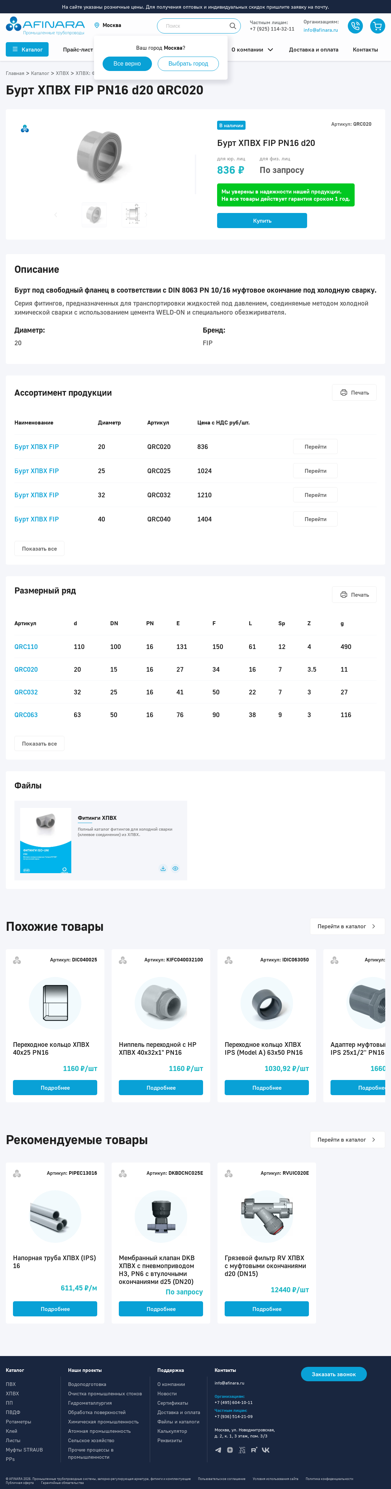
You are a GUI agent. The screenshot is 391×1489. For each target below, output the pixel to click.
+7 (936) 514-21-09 (234, 1416)
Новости (167, 1393)
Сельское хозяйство (91, 1440)
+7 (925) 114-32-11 (272, 29)
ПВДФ (13, 1412)
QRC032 (26, 692)
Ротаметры (18, 1421)
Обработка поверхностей (97, 1412)
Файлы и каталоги (178, 1421)
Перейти (316, 446)
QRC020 (26, 669)
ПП (9, 1403)
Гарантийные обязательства (62, 1483)
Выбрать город (189, 64)
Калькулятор (172, 1431)
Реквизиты (169, 1440)
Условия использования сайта (275, 1479)
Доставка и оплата (178, 1412)
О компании (171, 1384)
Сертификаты (172, 1403)
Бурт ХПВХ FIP (36, 446)
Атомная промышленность (99, 1431)
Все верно (127, 64)
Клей (11, 1431)
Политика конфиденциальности (329, 1479)
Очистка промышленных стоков (105, 1393)
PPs (10, 1459)
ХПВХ (12, 1393)
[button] (107, 25)
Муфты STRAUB (24, 1449)
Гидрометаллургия (90, 1403)
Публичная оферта (20, 1483)
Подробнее (55, 1087)
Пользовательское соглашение (222, 1479)
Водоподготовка (87, 1384)
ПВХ (11, 1384)
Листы (13, 1440)
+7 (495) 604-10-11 (234, 1402)
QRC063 (26, 715)
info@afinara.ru (321, 30)
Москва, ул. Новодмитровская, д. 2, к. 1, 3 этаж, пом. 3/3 (245, 1433)
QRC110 (26, 646)
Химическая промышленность (103, 1421)
